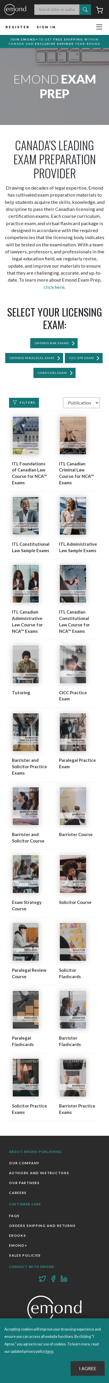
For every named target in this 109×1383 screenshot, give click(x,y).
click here (54, 287)
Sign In (46, 27)
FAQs (14, 1216)
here (49, 1351)
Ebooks (17, 1235)
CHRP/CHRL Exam (52, 373)
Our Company (24, 1163)
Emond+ (18, 1245)
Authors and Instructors (39, 1173)
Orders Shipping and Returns (42, 1225)
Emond (15, 10)
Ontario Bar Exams (52, 343)
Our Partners (24, 1183)
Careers (18, 1193)
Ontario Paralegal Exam (32, 358)
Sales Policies (25, 1255)
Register (18, 27)
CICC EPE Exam (81, 358)
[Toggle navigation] (99, 27)
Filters (24, 402)
